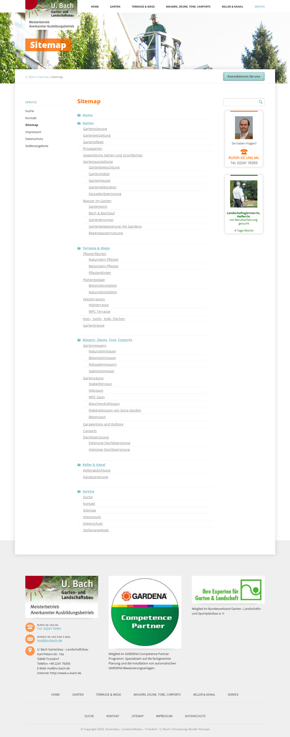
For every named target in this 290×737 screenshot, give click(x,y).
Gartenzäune (93, 378)
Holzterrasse (99, 305)
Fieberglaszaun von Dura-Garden (115, 410)
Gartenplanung (95, 128)
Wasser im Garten (97, 201)
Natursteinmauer (102, 351)
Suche (29, 111)
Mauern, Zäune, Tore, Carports (188, 6)
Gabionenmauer (101, 371)
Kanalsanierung (95, 477)
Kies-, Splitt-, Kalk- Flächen (104, 318)
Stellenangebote (36, 146)
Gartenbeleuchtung (104, 167)
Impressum (33, 132)
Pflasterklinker (100, 272)
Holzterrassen (94, 299)
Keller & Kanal (232, 6)
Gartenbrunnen (101, 219)
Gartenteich (98, 206)
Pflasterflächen (94, 253)
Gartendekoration (103, 187)
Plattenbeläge (94, 279)
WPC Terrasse (99, 311)
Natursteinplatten (103, 292)
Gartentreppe (94, 325)
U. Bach (30, 77)
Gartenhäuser (100, 180)
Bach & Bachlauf (102, 213)
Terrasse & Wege (143, 6)
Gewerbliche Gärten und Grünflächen (113, 155)
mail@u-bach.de (49, 640)
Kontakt (31, 118)
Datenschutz (34, 139)
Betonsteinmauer (102, 357)
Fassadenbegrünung (105, 193)
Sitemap (31, 125)
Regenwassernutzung (106, 233)
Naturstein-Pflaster (104, 259)
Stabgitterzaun (100, 384)
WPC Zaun (97, 397)
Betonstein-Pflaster (104, 266)
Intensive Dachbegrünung (109, 449)
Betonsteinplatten (103, 285)
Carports (90, 431)
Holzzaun (96, 390)
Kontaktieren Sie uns (244, 76)
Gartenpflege (93, 142)
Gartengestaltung (97, 135)
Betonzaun (97, 417)
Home (95, 6)
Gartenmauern (94, 345)
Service (260, 6)
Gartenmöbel (99, 174)
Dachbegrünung (96, 437)
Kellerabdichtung (96, 470)
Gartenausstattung (98, 161)
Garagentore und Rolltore (103, 424)
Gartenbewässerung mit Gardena (115, 226)
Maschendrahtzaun (104, 403)
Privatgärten (92, 148)
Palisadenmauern (103, 364)
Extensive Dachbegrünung (109, 443)
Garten (115, 6)
